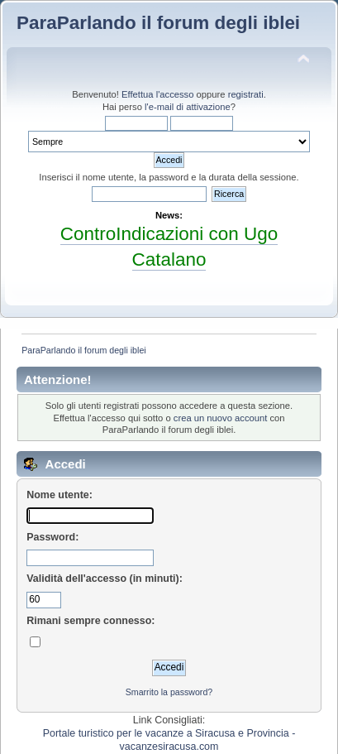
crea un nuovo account (221, 418)
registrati (246, 94)
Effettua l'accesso (157, 94)
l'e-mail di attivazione (188, 107)
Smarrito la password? (169, 692)
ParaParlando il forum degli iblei (158, 22)
